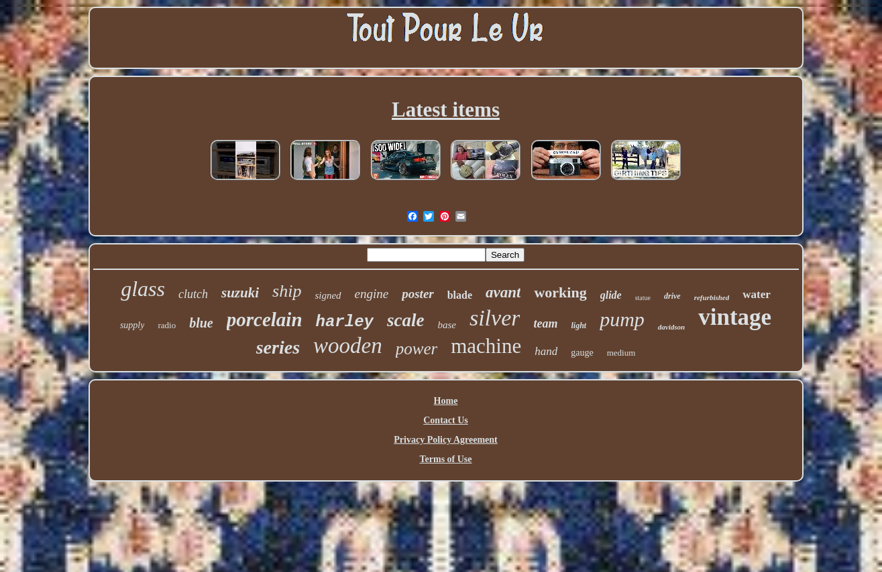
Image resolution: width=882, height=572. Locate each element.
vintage (734, 317)
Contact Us (445, 420)
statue (643, 297)
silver (495, 317)
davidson (671, 327)
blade (459, 295)
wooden (347, 346)
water (756, 294)
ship (286, 291)
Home (446, 401)
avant (503, 292)
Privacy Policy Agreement (445, 440)
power (417, 349)
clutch (193, 294)
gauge (582, 353)
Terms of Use (445, 459)
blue (201, 322)
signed (328, 295)
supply (132, 325)
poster (418, 294)
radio (167, 325)
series (278, 347)
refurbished (712, 297)
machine (486, 346)
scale (405, 320)
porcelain (264, 319)
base (446, 324)
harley (345, 322)
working (560, 292)
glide (611, 295)
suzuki (240, 293)
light (578, 325)
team (545, 323)
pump (622, 319)
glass (143, 289)
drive (672, 296)
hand (546, 351)
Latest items (446, 109)
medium (621, 353)
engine (372, 294)
